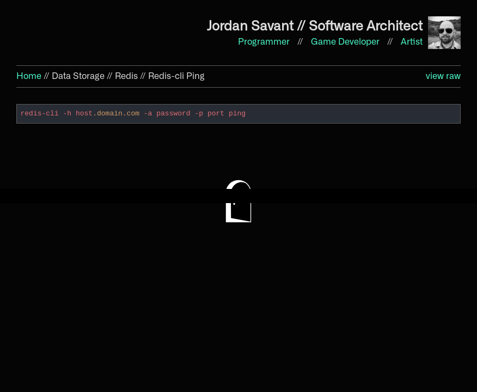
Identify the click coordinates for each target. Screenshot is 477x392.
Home (28, 76)
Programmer (265, 42)
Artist (412, 42)
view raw (443, 76)
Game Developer (346, 42)
